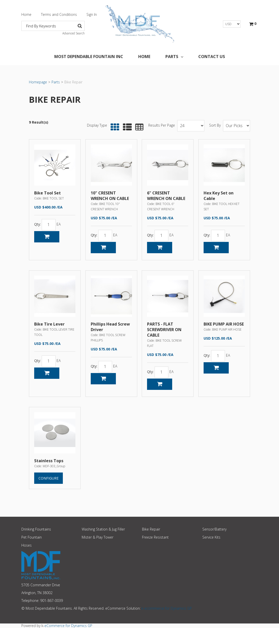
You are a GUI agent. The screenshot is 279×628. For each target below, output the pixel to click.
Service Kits (211, 537)
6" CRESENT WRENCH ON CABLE (166, 195)
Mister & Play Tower (97, 537)
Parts (174, 56)
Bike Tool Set (47, 193)
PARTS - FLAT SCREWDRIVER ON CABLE (164, 329)
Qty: (37, 224)
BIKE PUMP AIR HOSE (224, 324)
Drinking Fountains (36, 529)
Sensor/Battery (214, 529)
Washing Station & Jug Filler (103, 529)
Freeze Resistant (155, 537)
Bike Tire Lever (49, 324)
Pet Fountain (31, 537)
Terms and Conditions (59, 14)
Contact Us (211, 56)
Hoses (26, 545)
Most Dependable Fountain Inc (88, 56)
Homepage (38, 82)
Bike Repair (151, 529)
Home (26, 14)
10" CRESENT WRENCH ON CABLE (110, 195)
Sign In (91, 14)
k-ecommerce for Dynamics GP (167, 608)
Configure (48, 478)
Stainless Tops (48, 460)
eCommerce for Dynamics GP (68, 625)
